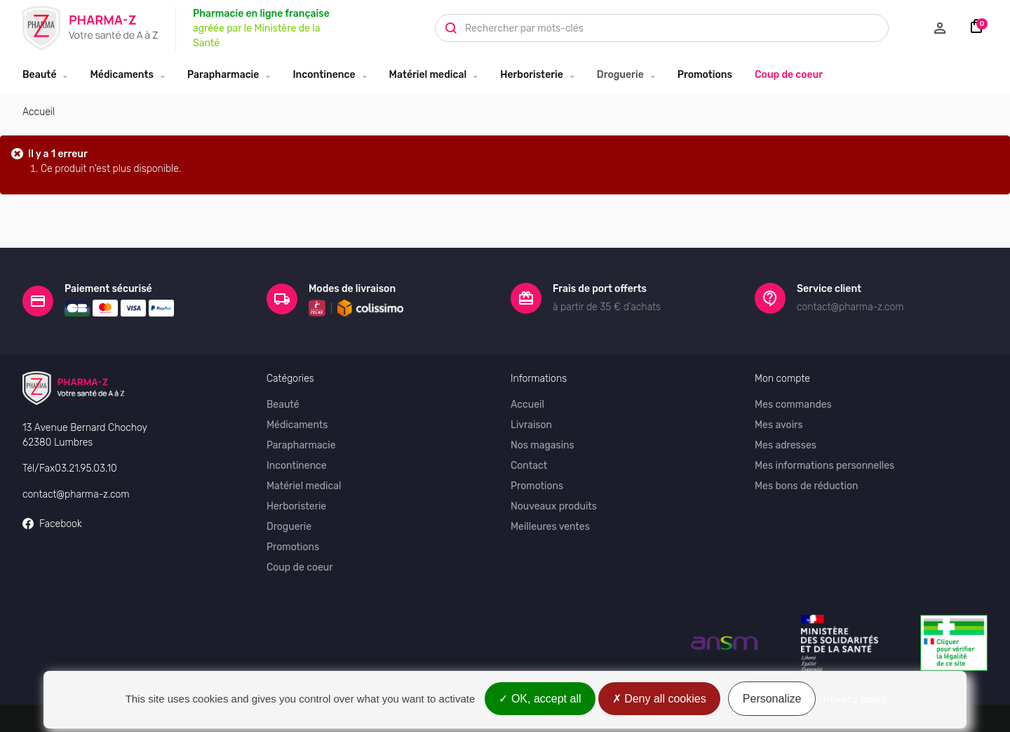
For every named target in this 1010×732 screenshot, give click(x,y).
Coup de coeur (789, 75)
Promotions (705, 75)
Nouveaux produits (554, 496)
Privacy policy (855, 699)
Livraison (531, 414)
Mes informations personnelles (824, 455)
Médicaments (122, 75)
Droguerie (620, 75)
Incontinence (323, 75)
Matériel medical (428, 75)
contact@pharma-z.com (76, 483)
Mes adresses (785, 435)
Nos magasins (542, 435)
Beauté (39, 75)
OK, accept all (540, 699)
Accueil (38, 112)
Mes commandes (793, 394)
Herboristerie (531, 75)
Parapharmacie (223, 75)
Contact (529, 455)
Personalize (772, 699)
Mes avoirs (779, 414)
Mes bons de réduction (806, 475)
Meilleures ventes (550, 516)
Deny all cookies (659, 699)
